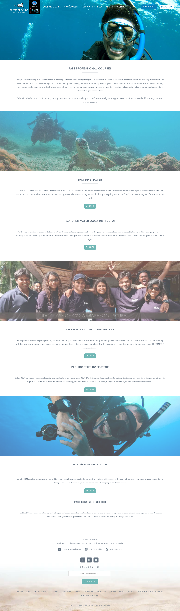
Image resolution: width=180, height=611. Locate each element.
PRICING (110, 7)
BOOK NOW (166, 7)
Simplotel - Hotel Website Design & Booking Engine (93, 605)
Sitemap (72, 605)
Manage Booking (90, 596)
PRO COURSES (71, 7)
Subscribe (90, 581)
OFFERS (159, 592)
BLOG (28, 592)
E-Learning (149, 7)
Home (20, 592)
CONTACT (121, 7)
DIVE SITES (67, 592)
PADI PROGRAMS (51, 7)
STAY (99, 7)
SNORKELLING (41, 592)
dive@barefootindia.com (71, 549)
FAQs (77, 592)
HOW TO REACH (126, 592)
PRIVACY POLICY (145, 592)
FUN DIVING (88, 7)
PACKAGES (101, 592)
